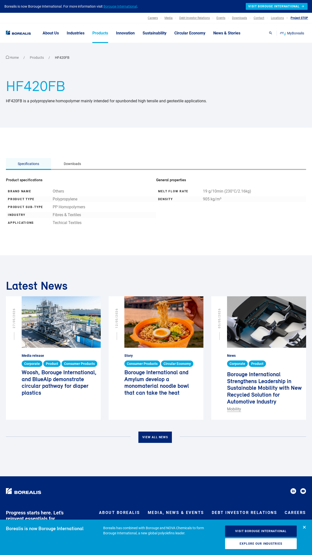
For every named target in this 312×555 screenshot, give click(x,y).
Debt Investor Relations (244, 512)
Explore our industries (261, 543)
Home (12, 58)
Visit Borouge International (261, 531)
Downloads (72, 164)
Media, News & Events (176, 512)
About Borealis (119, 512)
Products (37, 58)
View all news (155, 437)
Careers (295, 512)
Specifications (28, 164)
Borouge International (120, 6)
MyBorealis (292, 33)
